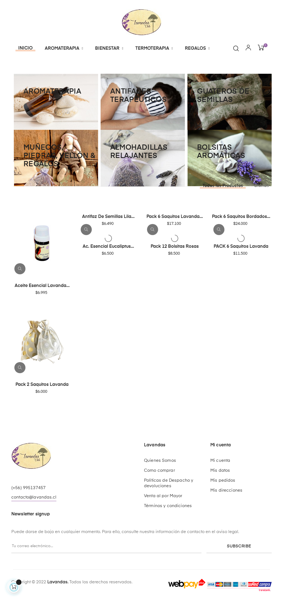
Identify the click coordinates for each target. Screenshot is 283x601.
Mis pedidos (222, 480)
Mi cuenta (220, 460)
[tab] (221, 186)
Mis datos (220, 470)
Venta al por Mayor (163, 496)
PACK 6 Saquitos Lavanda (241, 246)
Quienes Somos (160, 460)
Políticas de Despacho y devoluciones (168, 483)
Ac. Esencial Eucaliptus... (108, 246)
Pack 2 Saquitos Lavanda (42, 385)
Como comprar (159, 470)
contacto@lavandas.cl (33, 497)
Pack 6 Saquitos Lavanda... (174, 217)
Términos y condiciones (168, 506)
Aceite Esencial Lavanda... (42, 286)
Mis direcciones (226, 490)
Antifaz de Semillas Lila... (108, 217)
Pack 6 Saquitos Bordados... (241, 217)
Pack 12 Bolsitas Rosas (175, 246)
